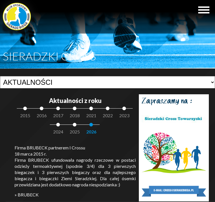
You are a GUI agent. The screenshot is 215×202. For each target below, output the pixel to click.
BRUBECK (28, 194)
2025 (75, 131)
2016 (42, 115)
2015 (25, 115)
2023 (124, 115)
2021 (91, 115)
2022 (108, 115)
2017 (58, 115)
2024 (58, 131)
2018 (75, 115)
